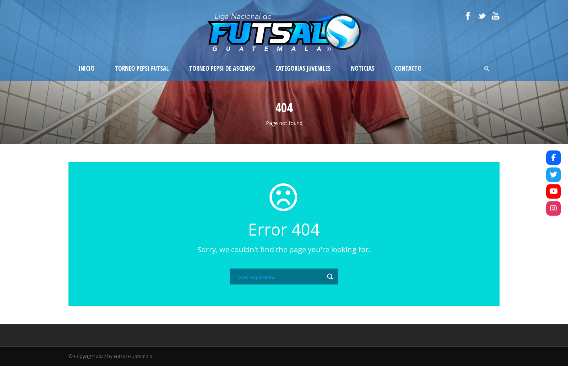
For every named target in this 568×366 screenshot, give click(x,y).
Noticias (363, 68)
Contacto (408, 68)
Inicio (87, 68)
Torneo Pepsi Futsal (142, 68)
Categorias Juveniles (303, 68)
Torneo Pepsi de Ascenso (222, 68)
